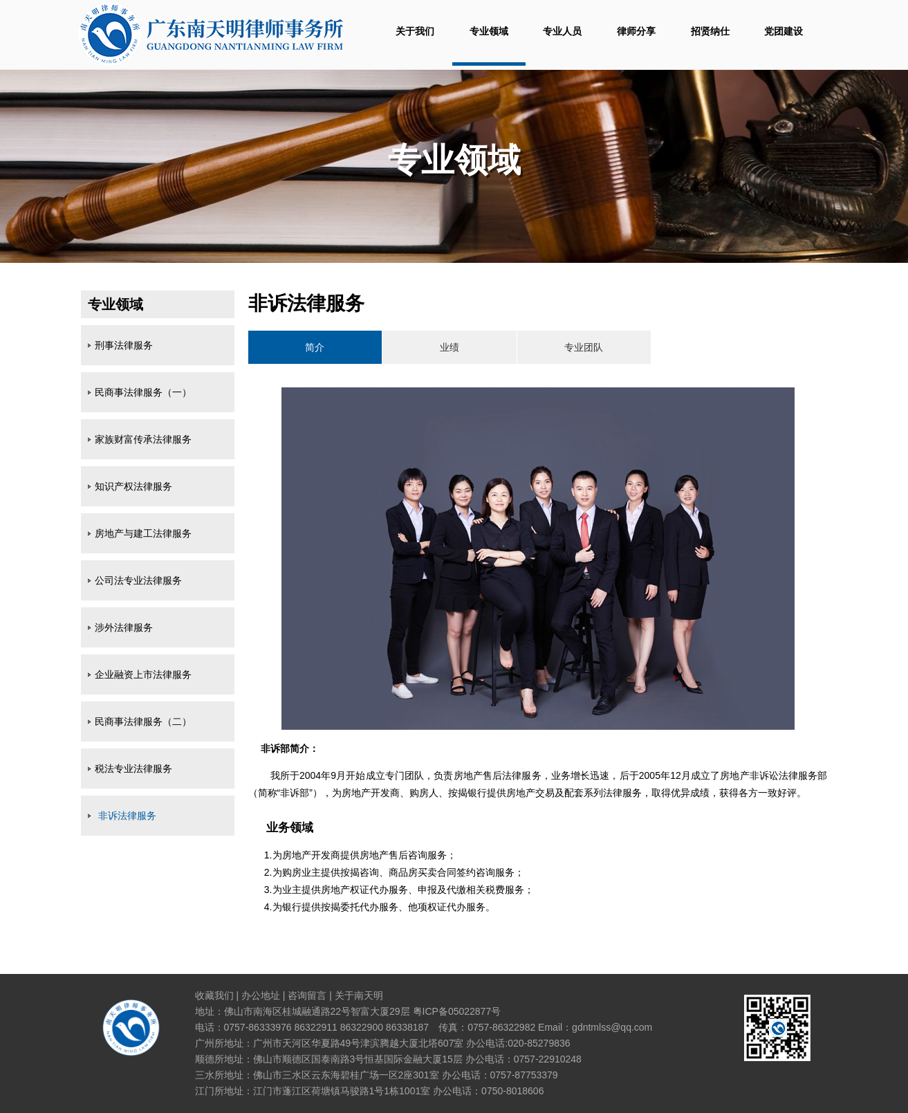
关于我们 (415, 31)
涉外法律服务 (124, 627)
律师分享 (636, 31)
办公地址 (260, 995)
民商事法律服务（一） (143, 392)
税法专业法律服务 (133, 768)
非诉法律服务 (127, 815)
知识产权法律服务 (133, 486)
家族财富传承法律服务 (143, 439)
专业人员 (562, 31)
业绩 (449, 347)
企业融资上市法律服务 (143, 674)
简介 (314, 347)
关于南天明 (359, 995)
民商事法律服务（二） (143, 721)
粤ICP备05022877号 (457, 1011)
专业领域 (489, 31)
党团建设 (783, 31)
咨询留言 (307, 995)
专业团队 (583, 347)
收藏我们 (214, 995)
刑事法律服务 (124, 345)
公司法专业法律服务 (138, 580)
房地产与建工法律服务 (143, 533)
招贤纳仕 (710, 31)
